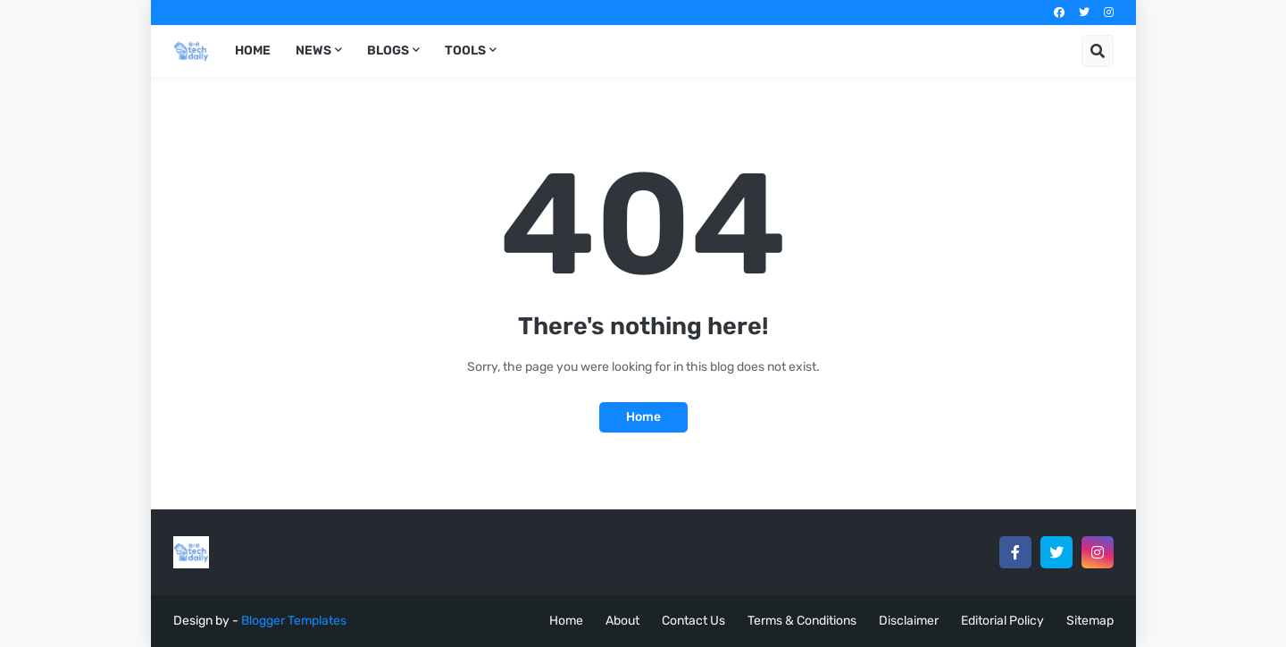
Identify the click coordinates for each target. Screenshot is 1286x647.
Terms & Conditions (801, 620)
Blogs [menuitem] (388, 50)
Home (643, 416)
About (622, 620)
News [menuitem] (313, 50)
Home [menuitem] (253, 50)
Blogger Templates (294, 620)
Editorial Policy (1002, 620)
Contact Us (693, 620)
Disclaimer (909, 620)
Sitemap (1090, 620)
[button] (1097, 51)
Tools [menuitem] (465, 50)
